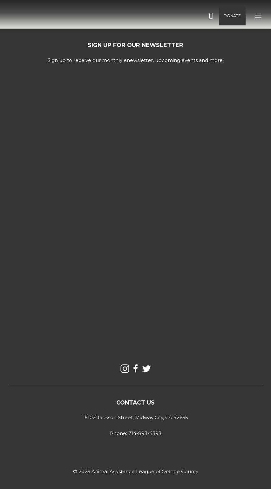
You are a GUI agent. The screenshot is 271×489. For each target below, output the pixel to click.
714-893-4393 (144, 433)
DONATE (232, 15)
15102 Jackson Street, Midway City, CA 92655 (135, 417)
